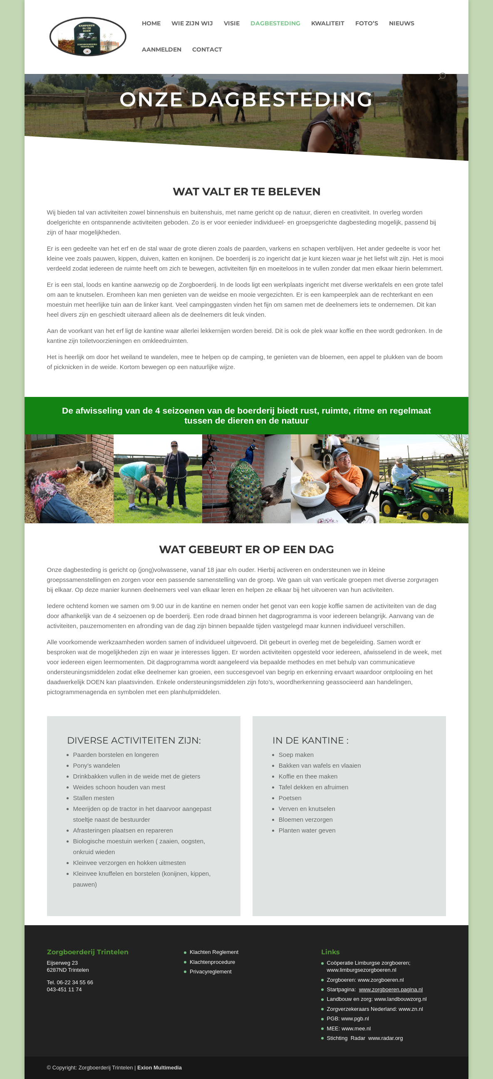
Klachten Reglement (214, 952)
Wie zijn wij (192, 23)
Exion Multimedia (159, 1067)
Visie (232, 23)
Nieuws (401, 23)
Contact (207, 50)
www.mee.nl (356, 1028)
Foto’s (366, 23)
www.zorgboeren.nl (381, 980)
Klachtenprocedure (212, 962)
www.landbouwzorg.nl (400, 999)
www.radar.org (385, 1038)
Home (151, 23)
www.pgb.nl (355, 1018)
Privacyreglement (210, 971)
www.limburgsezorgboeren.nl (361, 970)
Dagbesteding (275, 23)
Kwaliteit (327, 23)
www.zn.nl (411, 1009)
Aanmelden (161, 50)
